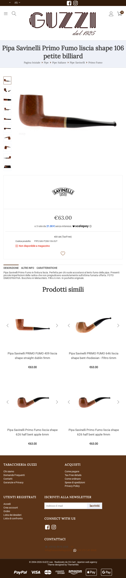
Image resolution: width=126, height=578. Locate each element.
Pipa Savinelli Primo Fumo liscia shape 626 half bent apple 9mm (94, 432)
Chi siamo (8, 471)
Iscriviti (95, 505)
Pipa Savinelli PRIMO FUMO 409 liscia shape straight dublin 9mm (32, 356)
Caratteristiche (47, 268)
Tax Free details (73, 475)
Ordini (6, 511)
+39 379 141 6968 (84, 550)
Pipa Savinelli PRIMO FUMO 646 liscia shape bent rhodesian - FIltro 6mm (93, 356)
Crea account (10, 507)
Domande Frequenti (14, 475)
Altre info (27, 268)
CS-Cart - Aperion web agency (82, 562)
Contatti (7, 478)
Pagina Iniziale (32, 62)
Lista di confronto (13, 518)
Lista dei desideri (12, 515)
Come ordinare (73, 478)
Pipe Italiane (59, 62)
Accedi (7, 504)
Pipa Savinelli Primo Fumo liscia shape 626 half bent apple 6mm (32, 432)
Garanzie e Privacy (13, 482)
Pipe (46, 62)
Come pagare (72, 471)
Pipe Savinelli (77, 62)
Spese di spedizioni (75, 482)
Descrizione (11, 268)
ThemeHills (73, 564)
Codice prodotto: (23, 241)
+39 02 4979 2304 (56, 546)
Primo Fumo (95, 62)
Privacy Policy (72, 486)
